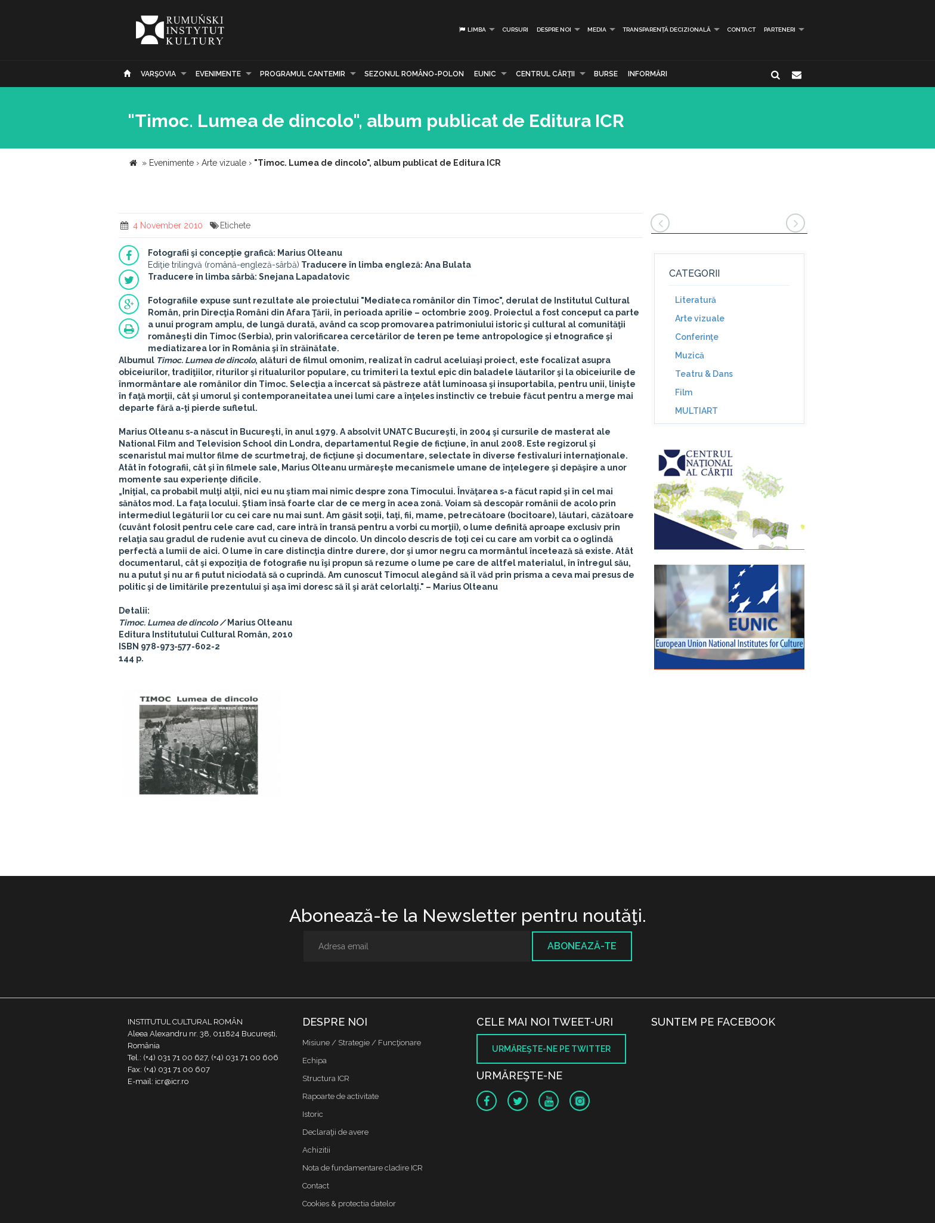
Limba (472, 29)
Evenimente (218, 74)
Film (683, 392)
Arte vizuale (700, 318)
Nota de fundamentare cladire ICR (362, 1167)
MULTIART (696, 411)
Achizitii (316, 1149)
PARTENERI (779, 29)
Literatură (695, 300)
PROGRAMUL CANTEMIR (302, 74)
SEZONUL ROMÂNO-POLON (414, 74)
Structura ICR (325, 1078)
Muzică (689, 355)
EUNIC (485, 74)
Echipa (314, 1060)
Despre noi (554, 29)
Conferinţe (697, 337)
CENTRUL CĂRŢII (545, 74)
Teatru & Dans (704, 374)
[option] (201, 744)
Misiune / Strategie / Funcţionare (361, 1042)
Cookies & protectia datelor (349, 1203)
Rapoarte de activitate (340, 1096)
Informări (647, 74)
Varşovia (158, 74)
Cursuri (515, 29)
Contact (741, 29)
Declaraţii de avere (335, 1132)
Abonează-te (582, 946)
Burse (606, 74)
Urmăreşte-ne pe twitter (551, 1049)
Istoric (312, 1114)
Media (596, 29)
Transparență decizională (667, 29)
